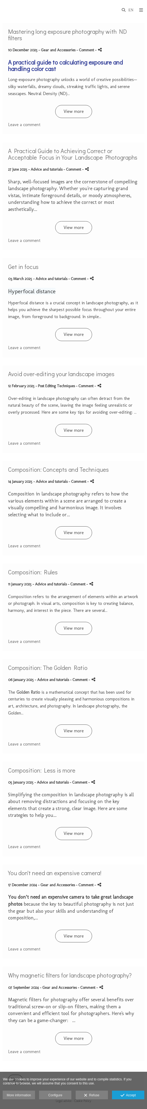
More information (19, 1095)
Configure (55, 1095)
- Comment (85, 50)
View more (74, 111)
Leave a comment (24, 124)
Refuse (91, 1095)
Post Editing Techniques (56, 385)
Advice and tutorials (46, 169)
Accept (128, 1095)
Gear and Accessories (58, 50)
